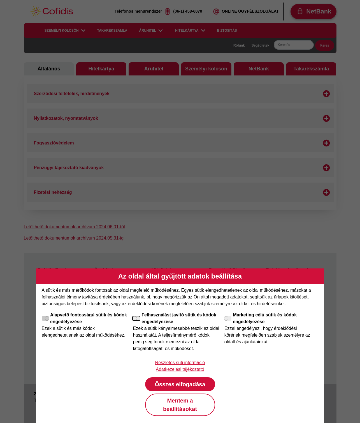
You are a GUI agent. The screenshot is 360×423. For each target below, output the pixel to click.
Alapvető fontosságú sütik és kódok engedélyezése (84, 318)
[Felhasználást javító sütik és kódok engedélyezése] (136, 318)
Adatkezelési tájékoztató (180, 369)
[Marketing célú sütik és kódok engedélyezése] (228, 318)
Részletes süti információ (180, 362)
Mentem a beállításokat (180, 404)
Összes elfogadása (180, 384)
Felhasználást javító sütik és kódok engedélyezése (174, 318)
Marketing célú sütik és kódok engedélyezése (260, 318)
